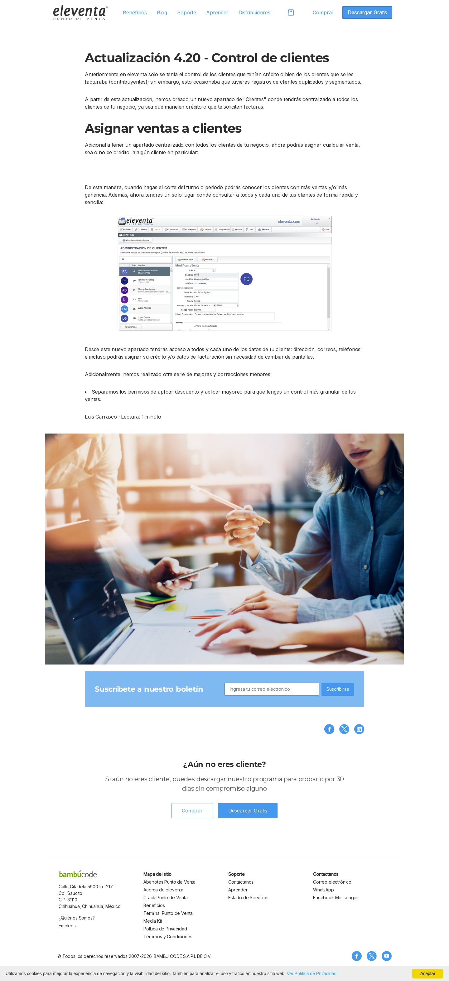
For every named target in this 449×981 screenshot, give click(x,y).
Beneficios (135, 12)
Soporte (186, 12)
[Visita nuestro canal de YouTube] (387, 956)
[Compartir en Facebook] (329, 729)
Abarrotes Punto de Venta (169, 882)
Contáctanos (240, 882)
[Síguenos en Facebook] (357, 956)
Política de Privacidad (165, 928)
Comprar (323, 12)
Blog (162, 12)
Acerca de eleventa (163, 889)
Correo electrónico (332, 882)
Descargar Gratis (367, 12)
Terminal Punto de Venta (168, 913)
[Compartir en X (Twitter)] (344, 729)
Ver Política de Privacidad (312, 973)
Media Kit (152, 921)
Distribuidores (254, 12)
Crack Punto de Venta (165, 897)
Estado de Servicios (248, 897)
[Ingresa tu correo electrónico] (271, 689)
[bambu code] (78, 873)
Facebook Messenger (335, 897)
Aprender (217, 12)
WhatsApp (323, 889)
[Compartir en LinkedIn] (359, 729)
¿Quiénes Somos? (77, 917)
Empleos (67, 925)
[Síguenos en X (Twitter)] (372, 956)
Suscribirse (337, 689)
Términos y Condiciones (167, 936)
